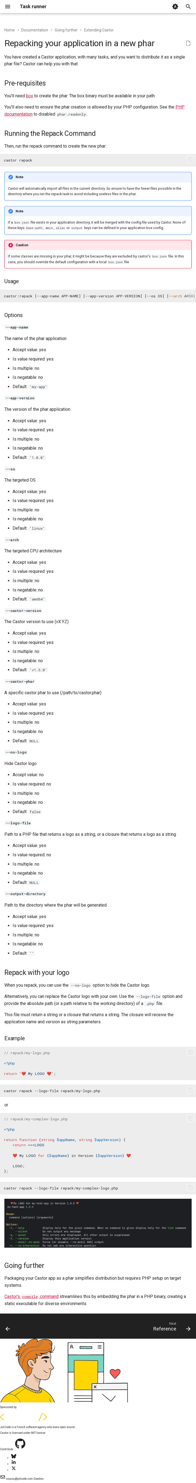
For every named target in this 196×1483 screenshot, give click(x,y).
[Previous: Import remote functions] (8, 1327)
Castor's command (31, 1296)
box (29, 95)
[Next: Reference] (171, 1327)
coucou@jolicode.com (16, 1478)
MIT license (38, 1432)
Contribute (7, 1449)
